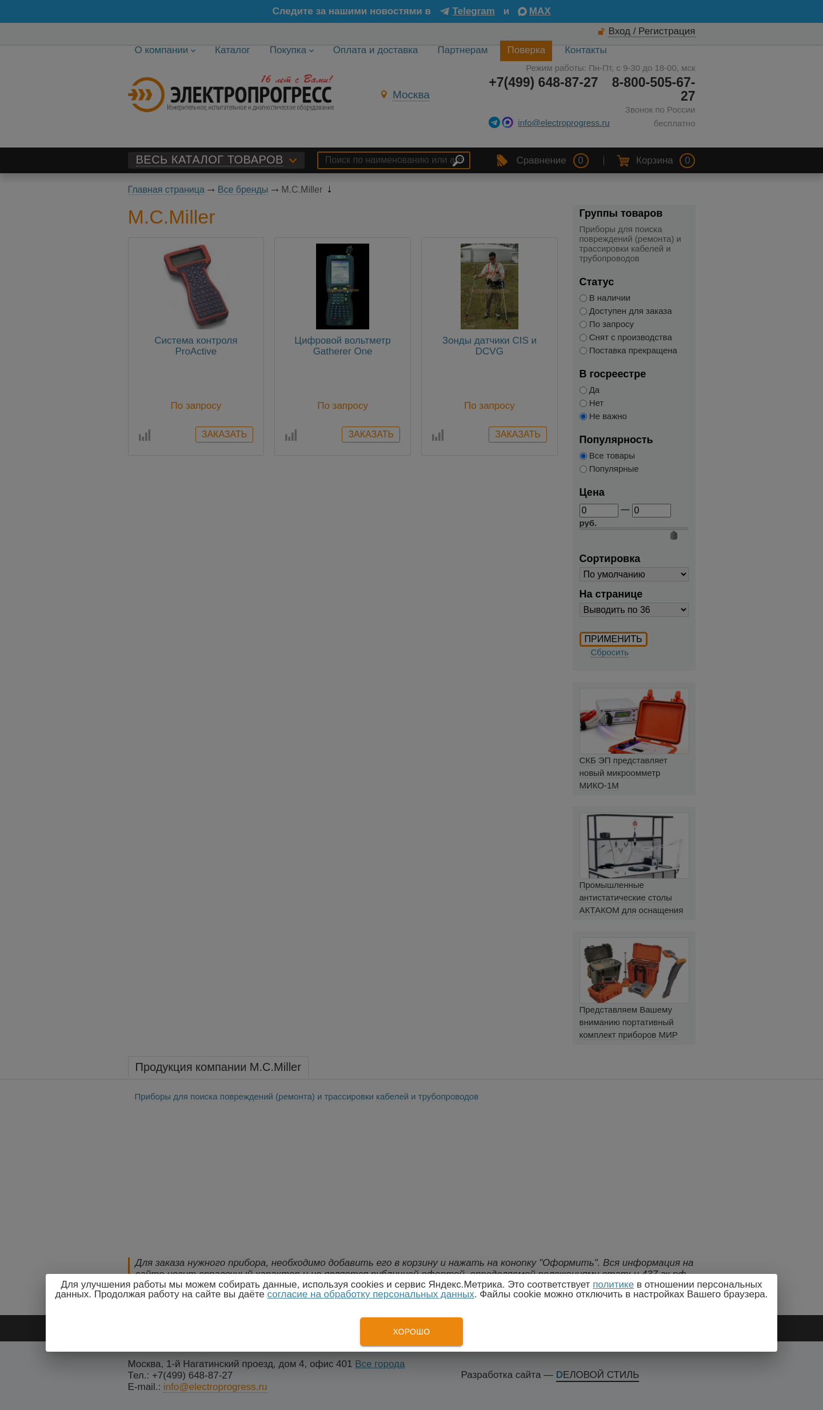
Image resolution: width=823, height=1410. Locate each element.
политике (613, 1284)
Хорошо (411, 1331)
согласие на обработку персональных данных (370, 1294)
